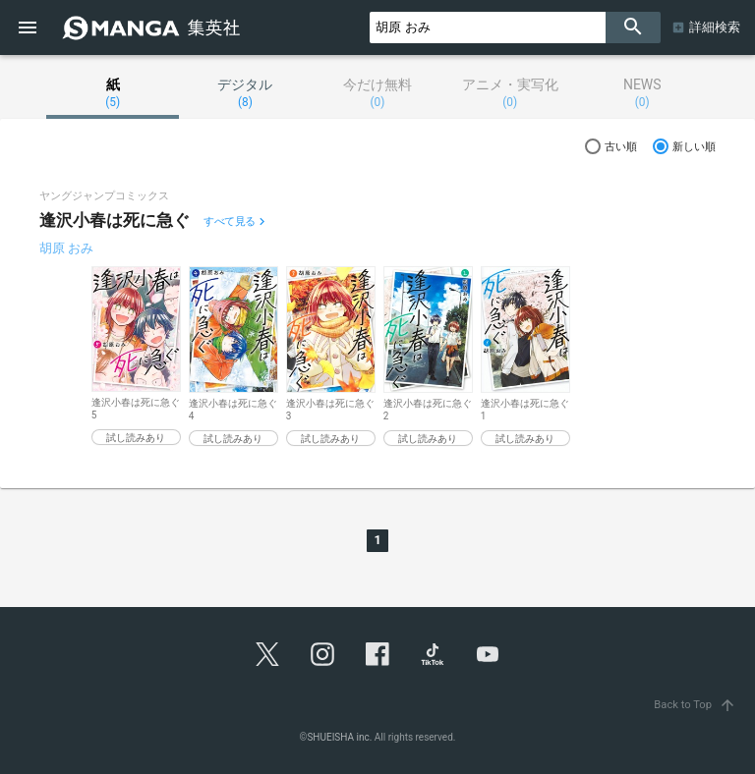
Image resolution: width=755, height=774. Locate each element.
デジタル (245, 93)
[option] (136, 356)
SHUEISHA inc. (339, 737)
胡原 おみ (66, 248)
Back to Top (696, 704)
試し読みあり (135, 437)
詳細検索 (714, 27)
